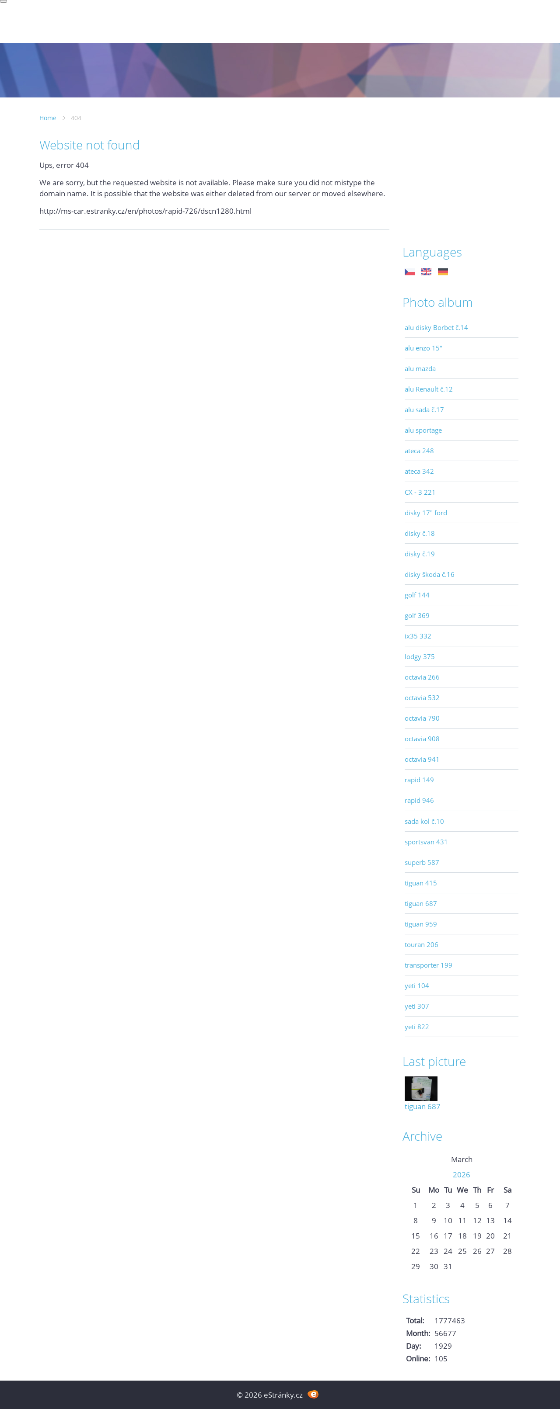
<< (415, 1159)
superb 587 (422, 862)
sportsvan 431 (426, 841)
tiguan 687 (421, 903)
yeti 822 (417, 1026)
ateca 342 (419, 471)
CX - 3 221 (420, 492)
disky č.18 (420, 533)
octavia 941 (422, 759)
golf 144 (417, 594)
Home (47, 118)
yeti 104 (417, 985)
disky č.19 (420, 553)
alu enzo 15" (423, 348)
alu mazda (420, 368)
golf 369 (417, 615)
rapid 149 (419, 779)
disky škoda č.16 (430, 574)
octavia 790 (422, 718)
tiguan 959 (421, 924)
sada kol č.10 (424, 821)
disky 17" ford (426, 512)
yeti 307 (417, 1006)
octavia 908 (422, 738)
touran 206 (421, 944)
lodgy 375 (420, 656)
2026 (461, 1175)
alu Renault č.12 (429, 389)
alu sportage (423, 430)
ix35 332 (418, 636)
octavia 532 (422, 697)
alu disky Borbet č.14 (436, 327)
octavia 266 (422, 677)
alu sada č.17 (424, 409)
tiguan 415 (421, 882)
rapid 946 (419, 800)
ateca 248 (419, 450)
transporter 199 (428, 965)
